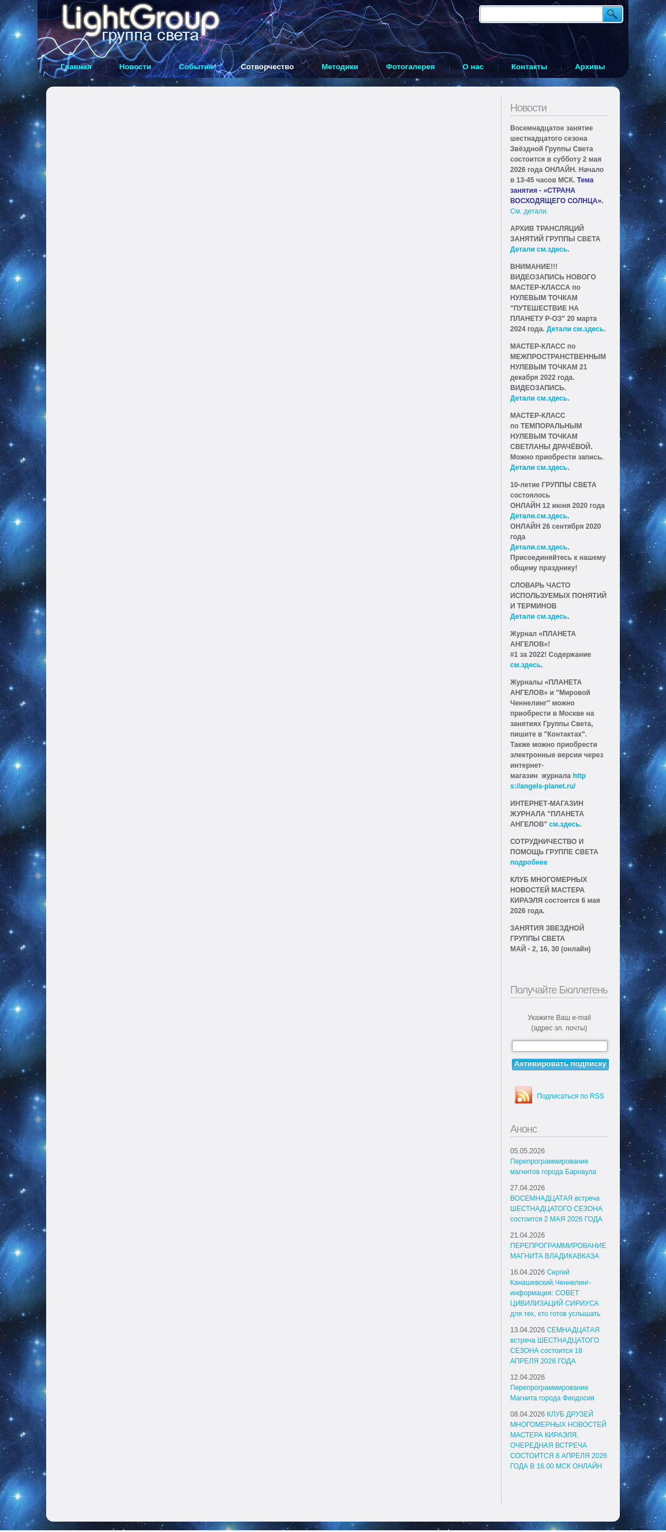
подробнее (529, 862)
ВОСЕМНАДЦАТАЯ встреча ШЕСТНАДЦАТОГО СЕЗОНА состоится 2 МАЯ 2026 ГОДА (556, 1208)
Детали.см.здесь (538, 516)
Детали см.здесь (538, 249)
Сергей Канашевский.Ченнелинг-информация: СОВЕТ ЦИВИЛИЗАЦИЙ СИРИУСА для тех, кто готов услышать (555, 1293)
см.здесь (525, 665)
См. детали (528, 211)
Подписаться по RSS (570, 1096)
